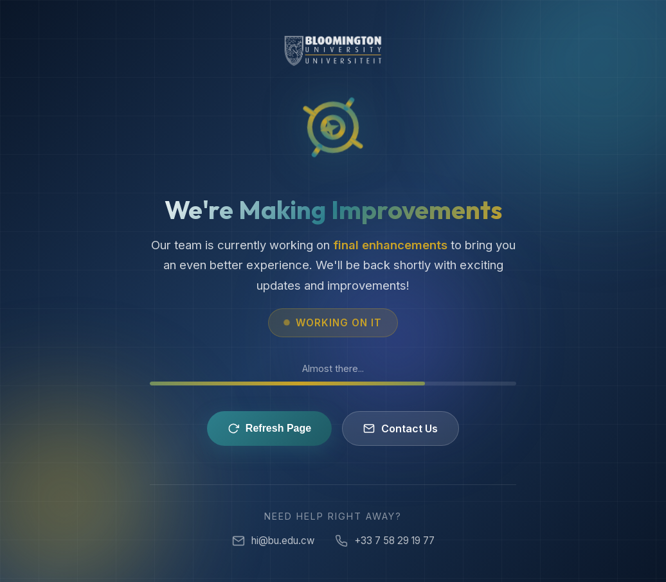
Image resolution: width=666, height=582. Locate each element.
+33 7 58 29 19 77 (385, 540)
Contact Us (400, 428)
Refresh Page (269, 428)
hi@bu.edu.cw (273, 540)
